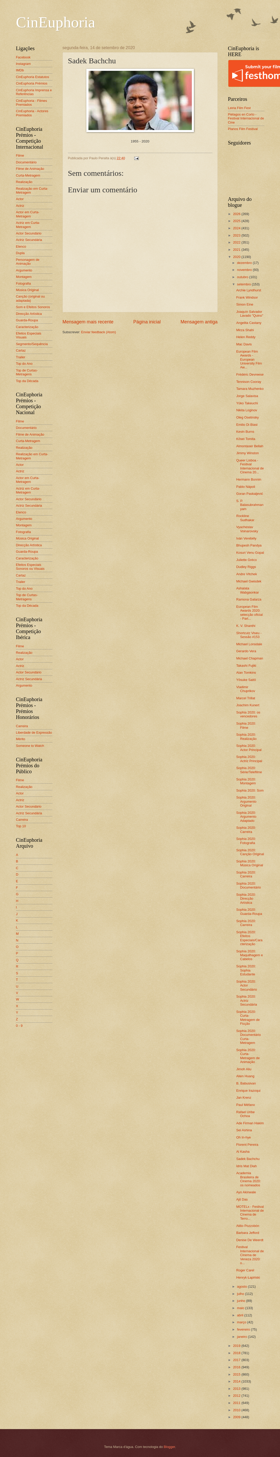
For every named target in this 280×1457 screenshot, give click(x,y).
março (242, 1322)
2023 (237, 235)
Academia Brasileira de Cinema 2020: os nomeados (248, 1179)
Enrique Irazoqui (248, 1090)
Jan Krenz (243, 1097)
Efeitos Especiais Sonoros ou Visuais (30, 567)
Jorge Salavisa (247, 396)
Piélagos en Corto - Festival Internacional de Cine (246, 118)
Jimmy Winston (247, 453)
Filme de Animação (30, 169)
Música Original (27, 290)
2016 (237, 1367)
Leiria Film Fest (239, 108)
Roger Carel (245, 1270)
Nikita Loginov (246, 410)
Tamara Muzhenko (250, 389)
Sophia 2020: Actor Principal (249, 748)
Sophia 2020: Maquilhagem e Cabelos (249, 955)
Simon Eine (244, 304)
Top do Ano (24, 364)
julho (241, 1294)
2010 (237, 1410)
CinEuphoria (55, 22)
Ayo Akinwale (246, 1192)
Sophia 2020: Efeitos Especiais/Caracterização (249, 938)
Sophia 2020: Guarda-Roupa (249, 911)
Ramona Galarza (248, 599)
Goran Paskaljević (249, 494)
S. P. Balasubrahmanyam (249, 505)
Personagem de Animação (28, 261)
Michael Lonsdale (249, 644)
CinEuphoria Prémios (32, 83)
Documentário (26, 162)
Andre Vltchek (246, 574)
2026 (237, 214)
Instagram (23, 64)
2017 (237, 1360)
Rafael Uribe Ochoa (245, 1114)
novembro (245, 270)
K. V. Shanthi (245, 626)
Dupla (20, 253)
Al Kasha (243, 1152)
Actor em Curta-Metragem (28, 214)
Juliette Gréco (246, 560)
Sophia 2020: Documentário (248, 885)
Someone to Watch (30, 746)
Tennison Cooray (248, 382)
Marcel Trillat (245, 698)
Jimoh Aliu (244, 1069)
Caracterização (27, 327)
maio (241, 1308)
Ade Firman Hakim (250, 1123)
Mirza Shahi (245, 330)
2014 (237, 1381)
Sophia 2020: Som (250, 790)
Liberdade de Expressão (34, 732)
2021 (237, 250)
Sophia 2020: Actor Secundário (246, 985)
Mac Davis (244, 344)
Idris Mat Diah (246, 1166)
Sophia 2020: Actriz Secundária (246, 1000)
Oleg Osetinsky (247, 417)
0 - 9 (19, 1026)
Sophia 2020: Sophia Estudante (246, 970)
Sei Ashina (244, 1130)
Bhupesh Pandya (249, 545)
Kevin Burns (245, 432)
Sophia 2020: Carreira (246, 829)
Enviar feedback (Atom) (98, 332)
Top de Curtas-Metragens (27, 372)
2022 (237, 242)
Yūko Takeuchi (247, 403)
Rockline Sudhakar (245, 518)
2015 (237, 1374)
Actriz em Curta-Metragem (28, 225)
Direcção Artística (29, 314)
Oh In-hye (243, 1137)
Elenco (21, 246)
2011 (237, 1403)
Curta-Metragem (28, 175)
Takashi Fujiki (246, 665)
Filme (20, 155)
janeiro (242, 1337)
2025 (237, 221)
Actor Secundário (29, 233)
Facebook (23, 57)
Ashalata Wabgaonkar (247, 590)
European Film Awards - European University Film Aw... (249, 359)
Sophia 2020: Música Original (249, 863)
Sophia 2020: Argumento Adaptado (246, 817)
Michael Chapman (249, 658)
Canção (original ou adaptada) (30, 298)
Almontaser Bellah (249, 446)
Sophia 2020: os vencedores (248, 714)
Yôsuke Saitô (246, 680)
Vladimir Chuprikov (245, 689)
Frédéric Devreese (250, 374)
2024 (237, 228)
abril (240, 1315)
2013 (237, 1389)
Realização (24, 182)
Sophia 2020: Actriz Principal (249, 759)
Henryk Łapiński (248, 1277)
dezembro (245, 263)
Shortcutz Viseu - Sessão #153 (249, 635)
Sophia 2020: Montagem (246, 781)
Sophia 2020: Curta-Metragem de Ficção (248, 1018)
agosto (242, 1286)
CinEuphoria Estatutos (32, 77)
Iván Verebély (246, 538)
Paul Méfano (245, 1105)
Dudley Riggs (246, 567)
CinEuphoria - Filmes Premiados (31, 103)
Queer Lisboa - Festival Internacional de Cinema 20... (250, 466)
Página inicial (147, 321)
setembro (244, 284)
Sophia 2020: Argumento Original (246, 801)
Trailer (20, 357)
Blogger (169, 1447)
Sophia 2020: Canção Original (250, 852)
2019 (237, 1346)
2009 (237, 1417)
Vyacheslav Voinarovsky (247, 529)
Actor (20, 199)
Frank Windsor (247, 297)
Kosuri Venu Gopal (250, 553)
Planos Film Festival (243, 129)
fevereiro (244, 1329)
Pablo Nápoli (245, 487)
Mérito (20, 739)
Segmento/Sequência (32, 344)
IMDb (20, 70)
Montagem (24, 277)
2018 (237, 1353)
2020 (237, 257)
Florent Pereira (247, 1145)
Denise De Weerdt (249, 1240)
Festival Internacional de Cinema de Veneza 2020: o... (250, 1255)
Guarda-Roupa (27, 320)
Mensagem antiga (198, 321)
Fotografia (23, 283)
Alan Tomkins (246, 672)
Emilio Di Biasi (247, 425)
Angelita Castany (248, 323)
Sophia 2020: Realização (246, 736)
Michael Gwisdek (248, 581)
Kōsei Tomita (245, 439)
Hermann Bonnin (248, 479)
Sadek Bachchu (248, 1159)
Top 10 (21, 826)
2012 (237, 1396)
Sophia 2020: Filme (246, 725)
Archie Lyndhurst (248, 290)
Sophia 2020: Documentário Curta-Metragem (248, 1037)
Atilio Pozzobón (247, 1226)
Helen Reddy (245, 337)
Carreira (22, 726)
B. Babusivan (246, 1083)
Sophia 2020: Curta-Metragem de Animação (248, 1056)
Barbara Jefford (247, 1233)
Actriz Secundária (29, 240)
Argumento (24, 270)
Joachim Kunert (247, 705)
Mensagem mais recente (88, 321)
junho (241, 1301)
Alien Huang (245, 1076)
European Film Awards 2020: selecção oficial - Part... (249, 612)
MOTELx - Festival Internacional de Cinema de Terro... (250, 1212)
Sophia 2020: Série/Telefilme (249, 770)
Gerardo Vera (246, 651)
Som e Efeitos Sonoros (33, 307)
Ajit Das (242, 1199)
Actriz (20, 206)
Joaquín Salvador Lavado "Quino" (249, 313)
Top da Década (27, 381)
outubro (243, 277)
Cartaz (21, 350)
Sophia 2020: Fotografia (246, 841)
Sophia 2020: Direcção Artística (246, 899)
